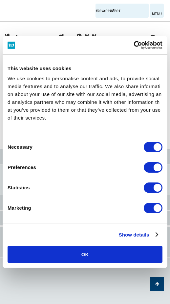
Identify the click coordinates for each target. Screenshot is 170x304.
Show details (134, 235)
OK (85, 254)
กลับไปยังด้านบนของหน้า (157, 284)
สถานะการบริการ (108, 10)
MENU (156, 14)
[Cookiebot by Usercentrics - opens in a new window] (133, 45)
